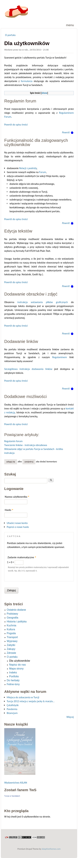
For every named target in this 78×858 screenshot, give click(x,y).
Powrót (66, 132)
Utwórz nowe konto (17, 523)
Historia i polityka (17, 621)
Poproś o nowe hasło (18, 526)
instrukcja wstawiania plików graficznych (42, 302)
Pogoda (11, 633)
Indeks (13, 672)
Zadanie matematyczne (22, 557)
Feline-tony (13, 684)
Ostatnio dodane (16, 609)
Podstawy (12, 613)
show (44, 92)
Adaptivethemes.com (51, 849)
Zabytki (11, 645)
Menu (70, 25)
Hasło (9, 510)
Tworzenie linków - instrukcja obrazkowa (25, 445)
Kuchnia (11, 625)
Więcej (70, 716)
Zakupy (11, 649)
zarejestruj (29, 461)
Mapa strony (16, 668)
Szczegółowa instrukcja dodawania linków (28, 369)
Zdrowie (11, 653)
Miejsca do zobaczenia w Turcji (23, 697)
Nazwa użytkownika (17, 496)
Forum (42, 172)
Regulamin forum (13, 441)
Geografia (12, 617)
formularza (26, 81)
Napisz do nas (17, 664)
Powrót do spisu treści (16, 124)
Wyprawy (12, 641)
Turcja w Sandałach (12, 796)
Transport (12, 637)
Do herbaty (13, 680)
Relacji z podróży (28, 168)
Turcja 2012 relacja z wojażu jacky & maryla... (31, 701)
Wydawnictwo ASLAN (15, 782)
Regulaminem (59, 357)
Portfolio (14, 676)
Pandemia (12, 709)
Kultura (11, 629)
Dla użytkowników (19, 660)
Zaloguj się (10, 461)
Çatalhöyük (13, 705)
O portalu (10, 35)
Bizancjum (12, 713)
